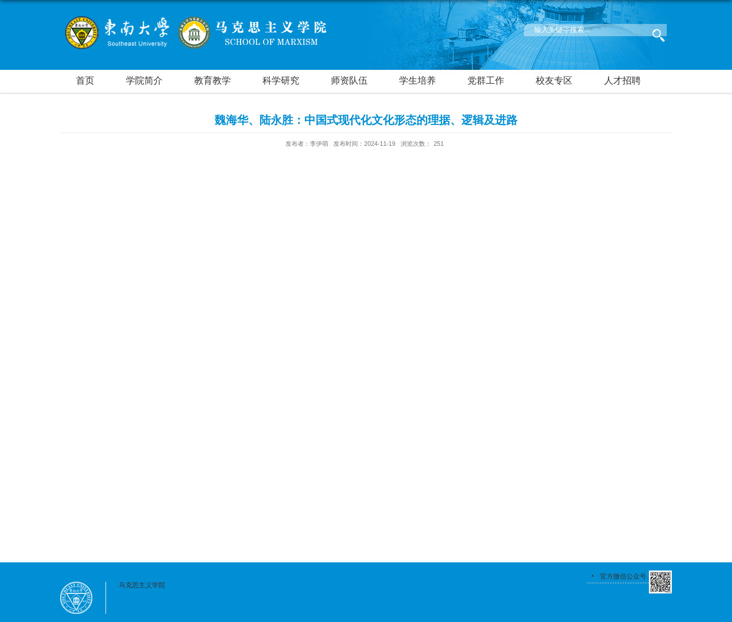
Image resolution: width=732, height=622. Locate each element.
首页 (85, 80)
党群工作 (485, 80)
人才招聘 (622, 80)
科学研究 (281, 80)
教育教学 (212, 80)
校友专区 (554, 80)
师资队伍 (349, 80)
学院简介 (144, 80)
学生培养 (417, 80)
